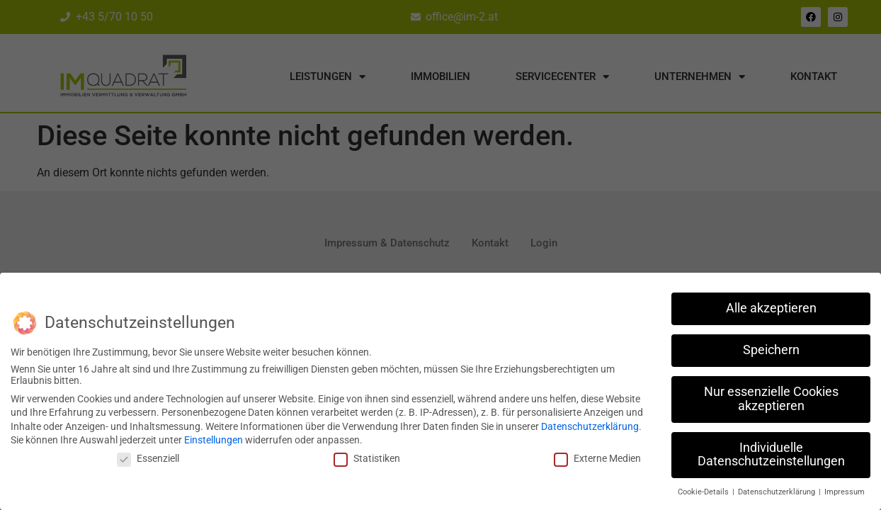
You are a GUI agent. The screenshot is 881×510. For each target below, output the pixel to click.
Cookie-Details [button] (704, 490)
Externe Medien (597, 457)
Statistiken (367, 457)
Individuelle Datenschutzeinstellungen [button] (771, 453)
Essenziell (148, 457)
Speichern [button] (771, 348)
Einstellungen (213, 439)
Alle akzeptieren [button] (771, 307)
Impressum (844, 490)
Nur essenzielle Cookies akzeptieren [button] (771, 397)
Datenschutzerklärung (590, 425)
